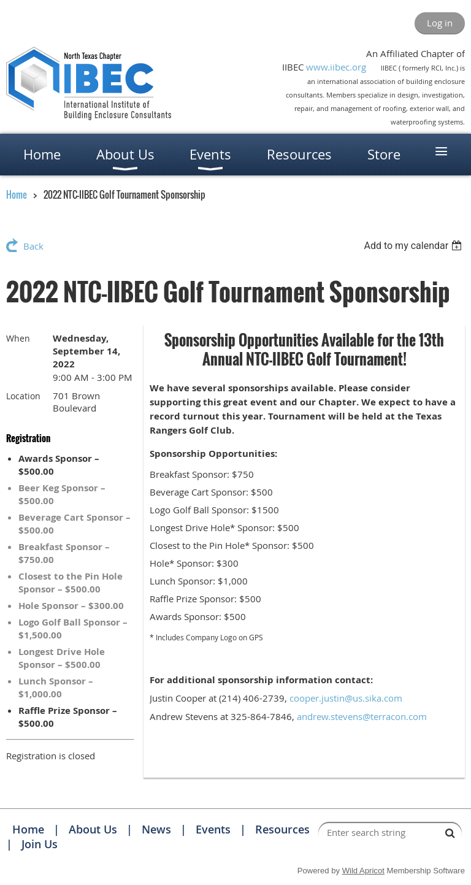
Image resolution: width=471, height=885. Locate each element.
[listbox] (414, 245)
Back (33, 246)
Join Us (39, 844)
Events (213, 829)
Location (23, 396)
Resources (282, 829)
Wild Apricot (363, 870)
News (156, 829)
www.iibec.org (336, 67)
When (18, 338)
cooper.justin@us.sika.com (345, 698)
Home (16, 194)
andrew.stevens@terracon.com (362, 716)
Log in (440, 23)
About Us (93, 829)
